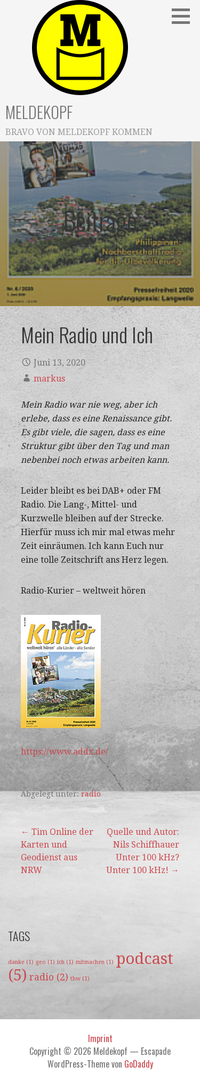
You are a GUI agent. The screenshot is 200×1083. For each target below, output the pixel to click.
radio (91, 794)
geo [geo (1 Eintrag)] (45, 962)
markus (49, 379)
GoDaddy (138, 1063)
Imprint (100, 1038)
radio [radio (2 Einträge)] (48, 977)
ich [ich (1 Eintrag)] (65, 962)
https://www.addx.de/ (64, 752)
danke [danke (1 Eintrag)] (21, 962)
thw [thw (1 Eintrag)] (80, 978)
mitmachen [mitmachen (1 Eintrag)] (95, 962)
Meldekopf (39, 112)
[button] (184, 16)
